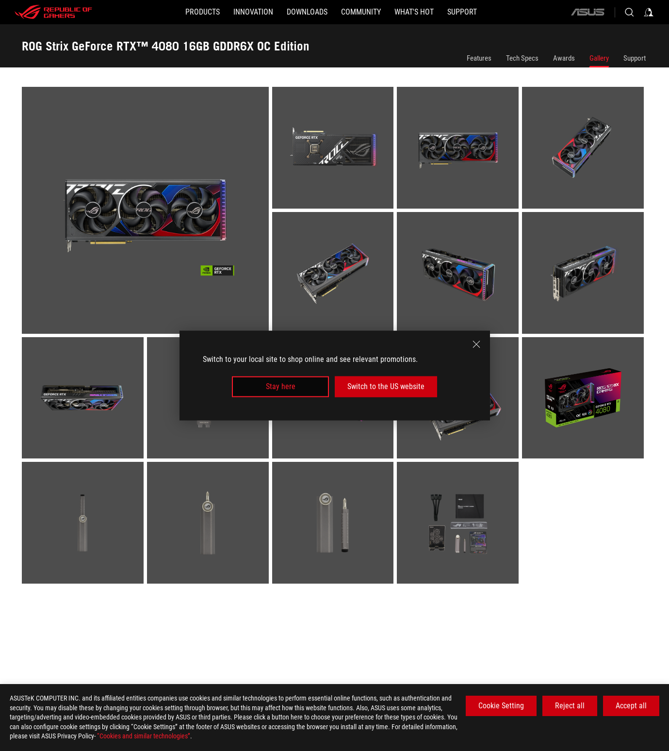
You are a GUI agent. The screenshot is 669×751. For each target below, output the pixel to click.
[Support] (462, 12)
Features (479, 58)
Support (634, 58)
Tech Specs (522, 58)
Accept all (631, 705)
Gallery (599, 58)
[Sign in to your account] (648, 12)
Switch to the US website (385, 386)
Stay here (280, 386)
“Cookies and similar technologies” (143, 736)
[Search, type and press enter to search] (629, 12)
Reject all (570, 705)
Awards (564, 58)
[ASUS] (587, 12)
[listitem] (147, 212)
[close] (476, 344)
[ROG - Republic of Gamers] (53, 12)
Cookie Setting (501, 705)
